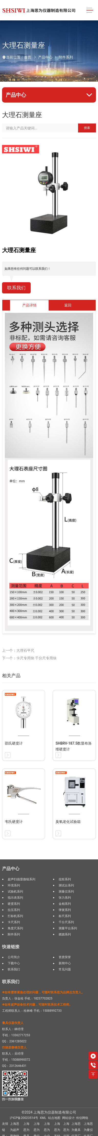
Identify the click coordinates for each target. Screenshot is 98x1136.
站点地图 (54, 1118)
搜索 (87, 128)
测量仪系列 (66, 891)
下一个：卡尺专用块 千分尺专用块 (29, 658)
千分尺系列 (66, 922)
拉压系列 (14, 910)
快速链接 (10, 946)
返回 (67, 305)
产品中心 (45, 57)
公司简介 (14, 957)
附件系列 (66, 57)
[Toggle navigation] (89, 10)
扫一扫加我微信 (13, 1099)
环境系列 (14, 885)
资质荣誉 (65, 957)
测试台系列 (66, 885)
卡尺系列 (14, 922)
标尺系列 (65, 916)
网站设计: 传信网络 (75, 1118)
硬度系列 (14, 904)
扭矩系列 (65, 879)
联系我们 (16, 287)
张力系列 (65, 897)
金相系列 (65, 904)
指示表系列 (15, 897)
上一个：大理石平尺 (18, 650)
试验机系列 (15, 891)
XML (43, 1118)
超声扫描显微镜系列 (21, 879)
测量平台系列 (68, 928)
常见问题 (65, 969)
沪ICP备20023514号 (24, 1118)
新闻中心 (65, 963)
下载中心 (14, 963)
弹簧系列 (65, 910)
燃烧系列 (65, 934)
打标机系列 (15, 916)
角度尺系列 (15, 928)
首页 (27, 57)
